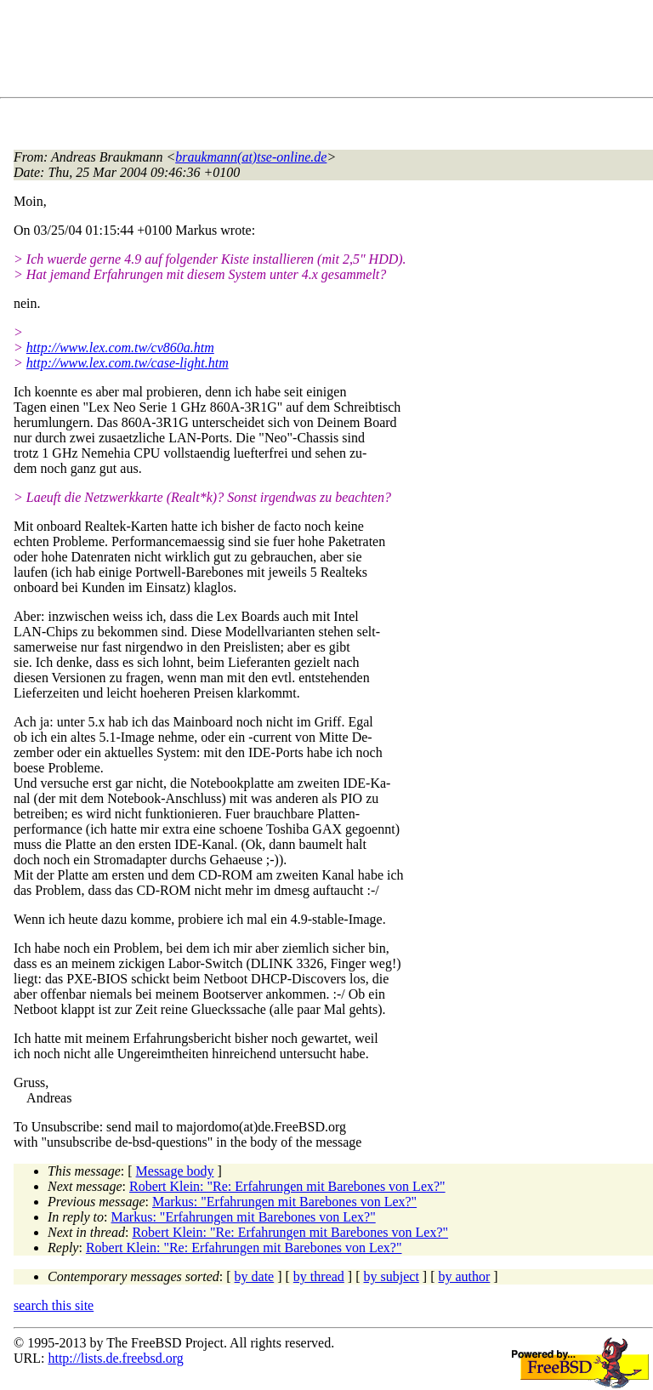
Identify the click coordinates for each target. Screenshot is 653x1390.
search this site (54, 1305)
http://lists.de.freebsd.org (115, 1358)
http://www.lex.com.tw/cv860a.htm (120, 347)
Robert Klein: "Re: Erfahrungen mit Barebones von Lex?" (287, 1186)
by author (464, 1276)
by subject (391, 1276)
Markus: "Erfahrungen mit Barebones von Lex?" (284, 1201)
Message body (175, 1171)
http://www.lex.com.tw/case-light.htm (127, 363)
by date (255, 1276)
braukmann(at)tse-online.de (250, 157)
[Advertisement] (323, 52)
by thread (318, 1276)
